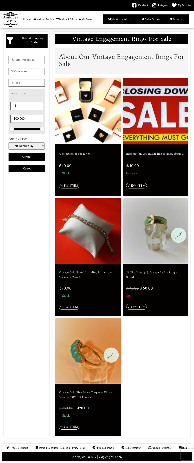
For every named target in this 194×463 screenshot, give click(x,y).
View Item (69, 185)
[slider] (11, 129)
